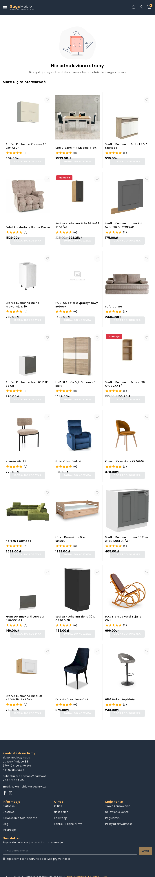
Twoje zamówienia (117, 796)
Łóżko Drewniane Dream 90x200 (72, 533)
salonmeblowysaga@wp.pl (29, 777)
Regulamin (112, 808)
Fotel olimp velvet (68, 457)
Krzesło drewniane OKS (71, 691)
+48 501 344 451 (14, 771)
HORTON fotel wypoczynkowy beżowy (76, 302)
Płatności (9, 796)
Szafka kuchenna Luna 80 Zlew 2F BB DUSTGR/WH (127, 533)
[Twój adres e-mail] (70, 841)
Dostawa (9, 802)
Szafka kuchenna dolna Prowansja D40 (22, 302)
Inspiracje (9, 820)
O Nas (58, 796)
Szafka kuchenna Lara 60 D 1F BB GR (27, 380)
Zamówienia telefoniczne (20, 808)
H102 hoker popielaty (120, 691)
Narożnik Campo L (18, 535)
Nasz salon (61, 802)
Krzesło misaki (15, 457)
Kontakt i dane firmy (68, 814)
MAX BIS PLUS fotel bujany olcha (123, 611)
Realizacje (61, 808)
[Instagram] (10, 784)
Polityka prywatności (119, 814)
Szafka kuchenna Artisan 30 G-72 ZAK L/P (125, 380)
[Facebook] (4, 784)
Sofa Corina (113, 304)
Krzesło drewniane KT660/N (124, 457)
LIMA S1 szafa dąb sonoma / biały (75, 380)
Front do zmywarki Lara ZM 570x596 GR (25, 611)
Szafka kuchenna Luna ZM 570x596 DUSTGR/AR (123, 224)
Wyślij (145, 841)
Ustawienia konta (117, 802)
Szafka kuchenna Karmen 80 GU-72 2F (26, 146)
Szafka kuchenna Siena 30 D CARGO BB (75, 611)
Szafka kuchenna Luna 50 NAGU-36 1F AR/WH (24, 689)
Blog (5, 814)
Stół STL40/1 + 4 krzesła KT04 (76, 148)
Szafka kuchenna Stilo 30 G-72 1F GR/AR (77, 224)
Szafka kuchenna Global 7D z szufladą (126, 146)
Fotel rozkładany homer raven (28, 226)
